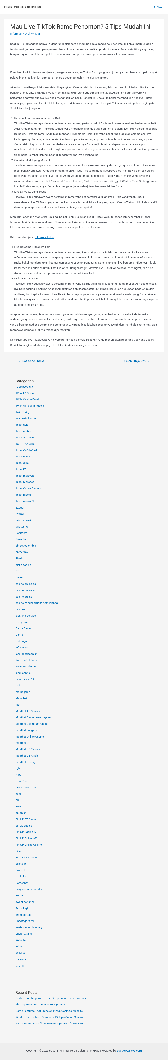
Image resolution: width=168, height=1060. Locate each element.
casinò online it (25, 596)
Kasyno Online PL (26, 666)
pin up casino (24, 825)
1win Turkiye (23, 412)
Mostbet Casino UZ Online (32, 723)
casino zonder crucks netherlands (37, 602)
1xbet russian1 (25, 501)
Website (21, 940)
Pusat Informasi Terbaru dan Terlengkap (22, 7)
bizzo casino (23, 564)
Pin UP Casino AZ (26, 831)
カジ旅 (20, 965)
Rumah (20, 895)
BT (17, 571)
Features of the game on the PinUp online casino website (51, 998)
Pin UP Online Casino (29, 844)
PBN (18, 806)
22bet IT (21, 507)
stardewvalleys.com (129, 1050)
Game (19, 634)
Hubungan (22, 641)
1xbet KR (21, 469)
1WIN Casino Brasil (28, 399)
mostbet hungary (26, 730)
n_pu (19, 774)
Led (18, 685)
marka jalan (23, 692)
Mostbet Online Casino (30, 736)
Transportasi (23, 914)
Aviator (20, 513)
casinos (20, 609)
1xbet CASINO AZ (27, 450)
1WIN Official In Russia (30, 405)
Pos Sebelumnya (31, 361)
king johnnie (23, 672)
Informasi (16, 33)
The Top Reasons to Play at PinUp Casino (41, 1004)
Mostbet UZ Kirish (27, 755)
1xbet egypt (23, 456)
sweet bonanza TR (27, 902)
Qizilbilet (21, 876)
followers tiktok (44, 237)
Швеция (21, 959)
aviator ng (22, 526)
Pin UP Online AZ (26, 838)
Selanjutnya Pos (137, 361)
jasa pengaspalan (27, 653)
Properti (21, 870)
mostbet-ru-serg (26, 762)
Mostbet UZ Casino (28, 749)
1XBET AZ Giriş (25, 443)
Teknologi (22, 908)
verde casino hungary (29, 927)
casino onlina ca (26, 583)
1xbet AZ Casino (26, 437)
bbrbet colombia (26, 545)
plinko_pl (21, 863)
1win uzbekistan (26, 418)
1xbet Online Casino (28, 488)
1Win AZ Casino (26, 393)
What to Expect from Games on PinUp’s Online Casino (49, 1017)
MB (18, 704)
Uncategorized (25, 921)
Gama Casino (24, 628)
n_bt (18, 768)
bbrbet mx (22, 552)
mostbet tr (22, 742)
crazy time (22, 622)
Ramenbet (22, 883)
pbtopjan (21, 812)
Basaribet (22, 539)
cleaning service (26, 615)
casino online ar (25, 590)
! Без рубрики (24, 386)
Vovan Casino (24, 933)
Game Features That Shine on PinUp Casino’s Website (49, 1010)
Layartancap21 (25, 679)
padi (18, 793)
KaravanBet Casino (27, 660)
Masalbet (21, 698)
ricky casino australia (29, 889)
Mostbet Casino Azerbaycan (33, 717)
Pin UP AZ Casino (26, 819)
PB (17, 800)
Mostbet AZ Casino (28, 711)
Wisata (20, 946)
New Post (22, 781)
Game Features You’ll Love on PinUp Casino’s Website (49, 1023)
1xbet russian (24, 494)
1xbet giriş (22, 462)
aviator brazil (24, 520)
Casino (20, 577)
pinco (19, 851)
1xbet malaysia (25, 475)
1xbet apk (22, 424)
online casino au (26, 787)
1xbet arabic (23, 431)
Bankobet (22, 533)
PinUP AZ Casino (26, 857)
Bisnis (19, 558)
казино (20, 952)
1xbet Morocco (25, 481)
